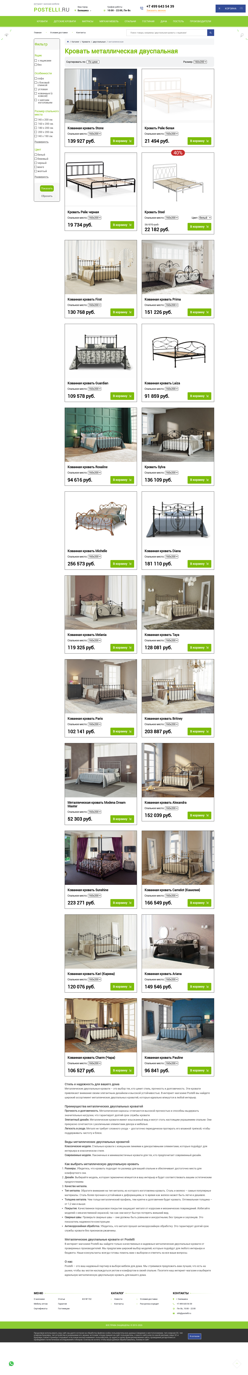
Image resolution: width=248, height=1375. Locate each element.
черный (41, 163)
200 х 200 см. (46, 132)
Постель (178, 21)
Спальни (130, 21)
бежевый (42, 159)
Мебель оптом (41, 1304)
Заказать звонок (156, 10)
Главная (37, 32)
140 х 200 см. (45, 120)
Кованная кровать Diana (163, 551)
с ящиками (44, 60)
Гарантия (62, 1304)
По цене (93, 61)
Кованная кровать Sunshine (88, 890)
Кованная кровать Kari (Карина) (91, 974)
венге (40, 167)
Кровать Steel (155, 212)
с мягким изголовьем (45, 101)
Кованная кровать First (85, 299)
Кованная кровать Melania (87, 635)
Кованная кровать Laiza (162, 383)
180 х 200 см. (46, 128)
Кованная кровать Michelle (87, 551)
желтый (42, 171)
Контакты (81, 32)
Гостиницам (64, 1308)
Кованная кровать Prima (163, 299)
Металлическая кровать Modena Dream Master (96, 804)
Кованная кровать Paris (85, 719)
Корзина (230, 8)
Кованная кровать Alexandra (165, 802)
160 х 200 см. (46, 124)
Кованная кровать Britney (163, 719)
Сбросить (47, 196)
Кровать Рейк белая (159, 128)
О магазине (39, 1299)
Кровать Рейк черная (83, 212)
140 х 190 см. (45, 136)
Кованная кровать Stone (85, 128)
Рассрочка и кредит (149, 1304)
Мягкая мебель (108, 21)
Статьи (61, 1299)
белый (41, 155)
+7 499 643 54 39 (160, 6)
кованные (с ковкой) (45, 94)
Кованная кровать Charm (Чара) (91, 1058)
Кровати (42, 21)
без (39, 65)
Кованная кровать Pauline (164, 1058)
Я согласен (194, 1336)
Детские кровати (65, 21)
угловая (43, 89)
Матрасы (87, 21)
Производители (200, 21)
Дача (164, 21)
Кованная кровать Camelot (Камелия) (172, 890)
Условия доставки (59, 32)
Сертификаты (40, 1308)
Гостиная (148, 21)
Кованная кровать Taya (162, 635)
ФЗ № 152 (86, 1299)
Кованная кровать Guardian (88, 383)
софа (40, 78)
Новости (118, 1299)
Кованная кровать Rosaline (87, 467)
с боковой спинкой (43, 84)
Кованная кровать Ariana (163, 974)
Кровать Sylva (155, 467)
